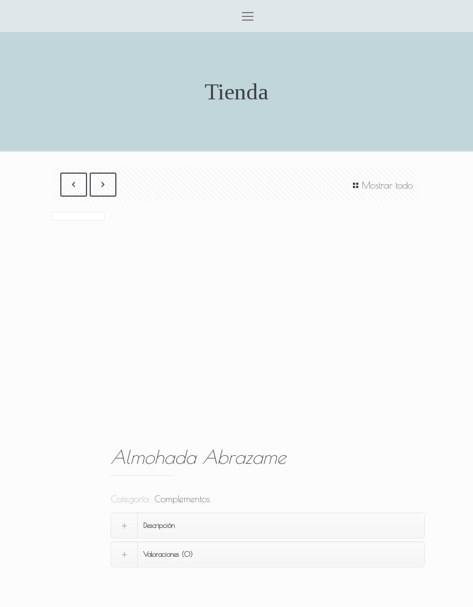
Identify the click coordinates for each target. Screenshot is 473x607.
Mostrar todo (381, 185)
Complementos (182, 499)
